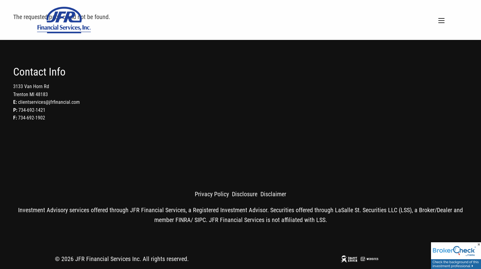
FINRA (183, 220)
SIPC (200, 220)
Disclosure (244, 194)
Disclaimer (273, 194)
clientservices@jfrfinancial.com (49, 102)
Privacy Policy (212, 194)
